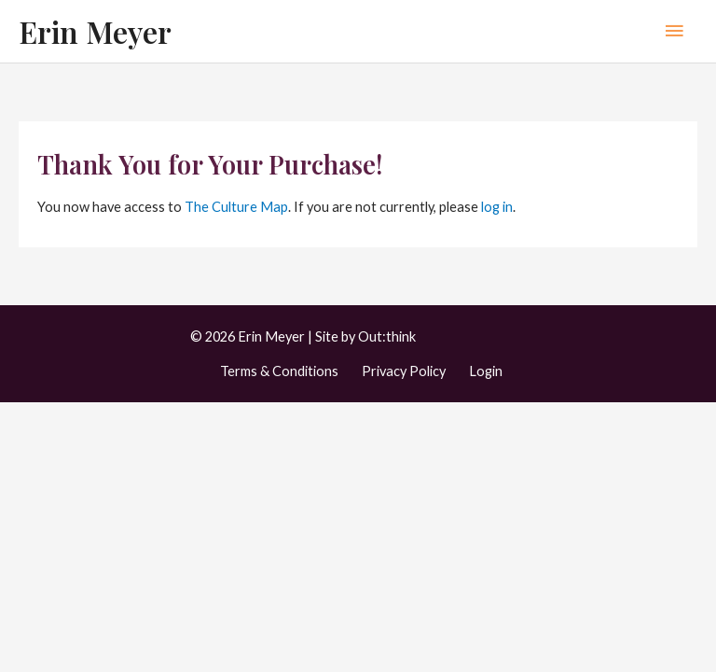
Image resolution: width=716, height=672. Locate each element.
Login (486, 371)
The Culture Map (236, 207)
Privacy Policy (404, 371)
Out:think (387, 336)
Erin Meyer (95, 31)
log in (497, 207)
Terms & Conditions (279, 371)
